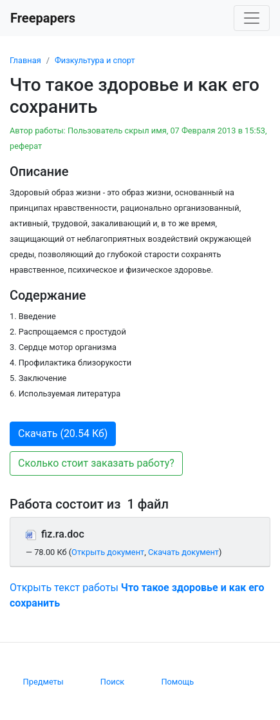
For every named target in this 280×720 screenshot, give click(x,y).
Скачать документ (183, 552)
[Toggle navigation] (252, 18)
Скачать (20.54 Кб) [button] (62, 433)
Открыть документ (107, 552)
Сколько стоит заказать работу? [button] (96, 463)
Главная (25, 60)
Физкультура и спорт (95, 60)
